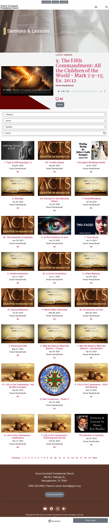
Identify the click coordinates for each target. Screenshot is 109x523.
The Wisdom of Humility (91, 435)
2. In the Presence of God (54, 237)
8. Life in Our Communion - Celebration (17, 436)
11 (55, 458)
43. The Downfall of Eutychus (18, 237)
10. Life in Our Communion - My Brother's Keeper (18, 385)
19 (89, 458)
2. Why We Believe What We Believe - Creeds (54, 347)
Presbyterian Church (9, 8)
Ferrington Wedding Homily (91, 162)
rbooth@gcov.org (71, 485)
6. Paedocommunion (17, 273)
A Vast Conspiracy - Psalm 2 (54, 399)
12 (59, 458)
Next (95, 458)
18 (85, 458)
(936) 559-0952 (36, 485)
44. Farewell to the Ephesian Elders (54, 199)
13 (64, 458)
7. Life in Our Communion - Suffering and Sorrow (54, 436)
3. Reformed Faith (18, 346)
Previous (16, 458)
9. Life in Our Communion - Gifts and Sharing (91, 385)
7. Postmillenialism (91, 198)
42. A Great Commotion (54, 273)
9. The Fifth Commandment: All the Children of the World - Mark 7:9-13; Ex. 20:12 (80, 71)
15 (72, 458)
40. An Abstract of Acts (91, 309)
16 (77, 458)
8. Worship (17, 198)
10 (51, 458)
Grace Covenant (9, 6)
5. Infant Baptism (91, 273)
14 (68, 458)
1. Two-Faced (91, 237)
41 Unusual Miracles (17, 309)
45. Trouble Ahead (54, 162)
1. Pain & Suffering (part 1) (18, 162)
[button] (96, 7)
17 (81, 458)
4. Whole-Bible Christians (54, 309)
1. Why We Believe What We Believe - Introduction (91, 347)
